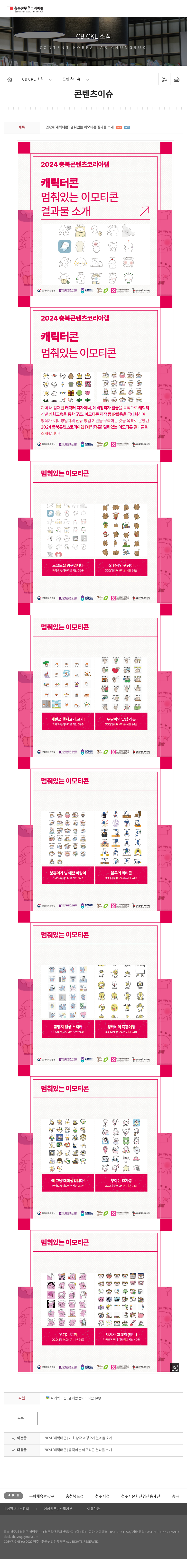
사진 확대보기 (175, 1368)
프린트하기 (176, 79)
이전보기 (9, 1495)
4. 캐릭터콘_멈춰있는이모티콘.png (73, 1398)
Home (5, 75)
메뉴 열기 (176, 8)
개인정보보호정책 (16, 1509)
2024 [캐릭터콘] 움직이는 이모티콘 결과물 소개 (78, 1450)
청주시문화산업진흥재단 (140, 1496)
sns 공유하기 (164, 79)
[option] (41, 1496)
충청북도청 (75, 1496)
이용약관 (93, 1509)
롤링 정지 (18, 1495)
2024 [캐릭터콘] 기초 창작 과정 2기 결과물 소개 (78, 1438)
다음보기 (13, 1495)
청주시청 (102, 1496)
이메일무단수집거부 (58, 1509)
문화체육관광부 (41, 1496)
